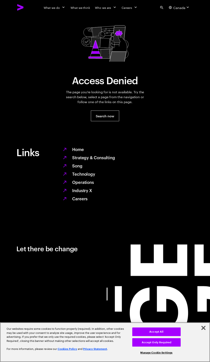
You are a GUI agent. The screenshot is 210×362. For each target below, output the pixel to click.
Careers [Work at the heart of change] (80, 198)
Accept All (156, 331)
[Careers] (129, 7)
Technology (83, 174)
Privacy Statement (95, 349)
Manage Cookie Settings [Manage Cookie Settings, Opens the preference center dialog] (156, 352)
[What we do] (54, 7)
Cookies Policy (67, 349)
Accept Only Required (156, 342)
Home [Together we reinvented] (78, 149)
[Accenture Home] (20, 7)
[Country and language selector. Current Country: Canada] (179, 7)
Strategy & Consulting (93, 157)
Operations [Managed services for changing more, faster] (83, 182)
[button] (105, 116)
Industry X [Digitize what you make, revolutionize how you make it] (82, 190)
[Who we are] (105, 7)
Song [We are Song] (77, 165)
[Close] (203, 327)
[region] (105, 342)
